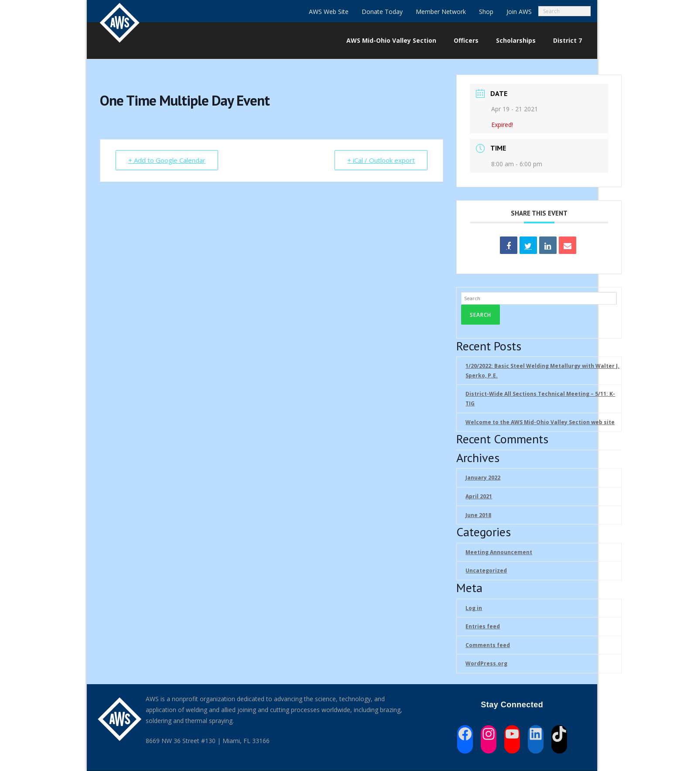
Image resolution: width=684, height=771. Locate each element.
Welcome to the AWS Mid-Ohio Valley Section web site (540, 422)
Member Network (441, 11)
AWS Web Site (329, 11)
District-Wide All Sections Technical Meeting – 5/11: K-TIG (540, 398)
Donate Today (382, 11)
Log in (473, 608)
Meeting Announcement (498, 552)
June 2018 (478, 515)
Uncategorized (486, 570)
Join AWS (519, 11)
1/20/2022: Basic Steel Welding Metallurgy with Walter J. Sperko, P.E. (542, 370)
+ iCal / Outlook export (381, 160)
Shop (486, 11)
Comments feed (487, 645)
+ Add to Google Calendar (166, 160)
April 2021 (478, 496)
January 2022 (482, 477)
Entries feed (482, 626)
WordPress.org (486, 663)
